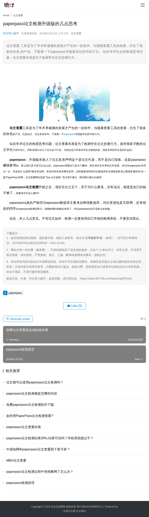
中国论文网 (69, 511)
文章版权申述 (93, 238)
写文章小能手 (11, 33)
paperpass (69, 134)
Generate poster (18, 319)
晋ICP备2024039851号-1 (90, 506)
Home (6, 15)
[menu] (142, 5)
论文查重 (76, 33)
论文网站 (81, 511)
